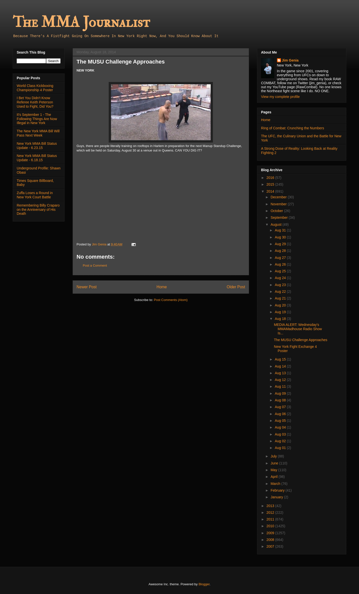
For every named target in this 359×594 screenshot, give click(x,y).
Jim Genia (290, 60)
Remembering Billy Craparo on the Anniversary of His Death (38, 209)
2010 (271, 526)
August (276, 224)
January (277, 497)
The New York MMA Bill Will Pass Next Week (38, 133)
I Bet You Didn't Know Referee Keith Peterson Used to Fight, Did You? (35, 102)
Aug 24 (281, 278)
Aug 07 (281, 407)
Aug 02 (281, 441)
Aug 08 (281, 400)
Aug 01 (281, 448)
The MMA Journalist (81, 22)
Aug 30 (281, 237)
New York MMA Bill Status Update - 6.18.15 (37, 158)
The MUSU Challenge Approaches (300, 340)
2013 (271, 506)
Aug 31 (281, 230)
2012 (271, 513)
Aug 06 (281, 414)
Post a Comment (95, 265)
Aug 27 (281, 258)
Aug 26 (281, 264)
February (277, 490)
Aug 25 (281, 271)
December (278, 197)
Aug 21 (281, 298)
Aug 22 (281, 292)
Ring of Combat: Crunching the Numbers (292, 128)
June (274, 463)
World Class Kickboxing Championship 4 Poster (35, 88)
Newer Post (87, 287)
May (274, 470)
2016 (271, 178)
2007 (271, 546)
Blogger (203, 584)
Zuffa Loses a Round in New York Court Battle (35, 195)
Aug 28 (281, 251)
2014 (271, 191)
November (278, 204)
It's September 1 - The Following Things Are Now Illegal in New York (37, 119)
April (274, 477)
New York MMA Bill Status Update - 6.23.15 (37, 146)
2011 (271, 519)
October (277, 211)
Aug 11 (281, 386)
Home (162, 287)
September (279, 218)
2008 (271, 540)
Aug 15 (281, 359)
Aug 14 (281, 366)
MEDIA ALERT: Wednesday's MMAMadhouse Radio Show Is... (298, 329)
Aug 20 (281, 305)
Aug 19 (281, 312)
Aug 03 (281, 434)
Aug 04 (281, 427)
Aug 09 (281, 393)
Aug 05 (281, 421)
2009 (271, 533)
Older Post (236, 287)
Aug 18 (281, 319)
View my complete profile (280, 97)
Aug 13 (281, 373)
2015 (271, 184)
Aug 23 (281, 285)
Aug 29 (281, 244)
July (274, 456)
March (275, 484)
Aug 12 (281, 380)
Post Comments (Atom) (170, 300)
